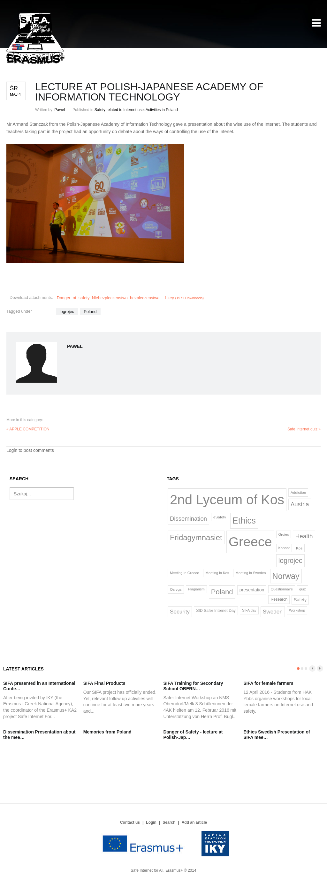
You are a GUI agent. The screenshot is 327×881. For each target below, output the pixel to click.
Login (151, 822)
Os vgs (176, 589)
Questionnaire (281, 589)
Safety (300, 599)
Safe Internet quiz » (304, 429)
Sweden (273, 611)
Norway (286, 576)
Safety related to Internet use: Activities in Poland (136, 110)
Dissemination (188, 518)
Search (169, 822)
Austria (300, 504)
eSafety (219, 517)
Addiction (298, 492)
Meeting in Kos (217, 573)
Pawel (59, 110)
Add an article (194, 822)
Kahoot (284, 548)
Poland (90, 311)
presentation (252, 589)
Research (278, 599)
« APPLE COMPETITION (27, 429)
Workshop (297, 610)
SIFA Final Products (104, 683)
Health (304, 536)
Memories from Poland (107, 731)
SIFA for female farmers (268, 683)
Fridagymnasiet (196, 537)
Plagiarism (196, 589)
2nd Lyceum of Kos (227, 499)
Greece (250, 541)
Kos (299, 548)
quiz (302, 589)
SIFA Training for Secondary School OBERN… (193, 686)
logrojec (67, 311)
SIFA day (249, 610)
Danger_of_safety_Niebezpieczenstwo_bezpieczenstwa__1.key (130, 297)
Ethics (244, 520)
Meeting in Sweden (250, 573)
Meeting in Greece (184, 573)
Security (180, 611)
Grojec (283, 534)
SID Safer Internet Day (216, 610)
